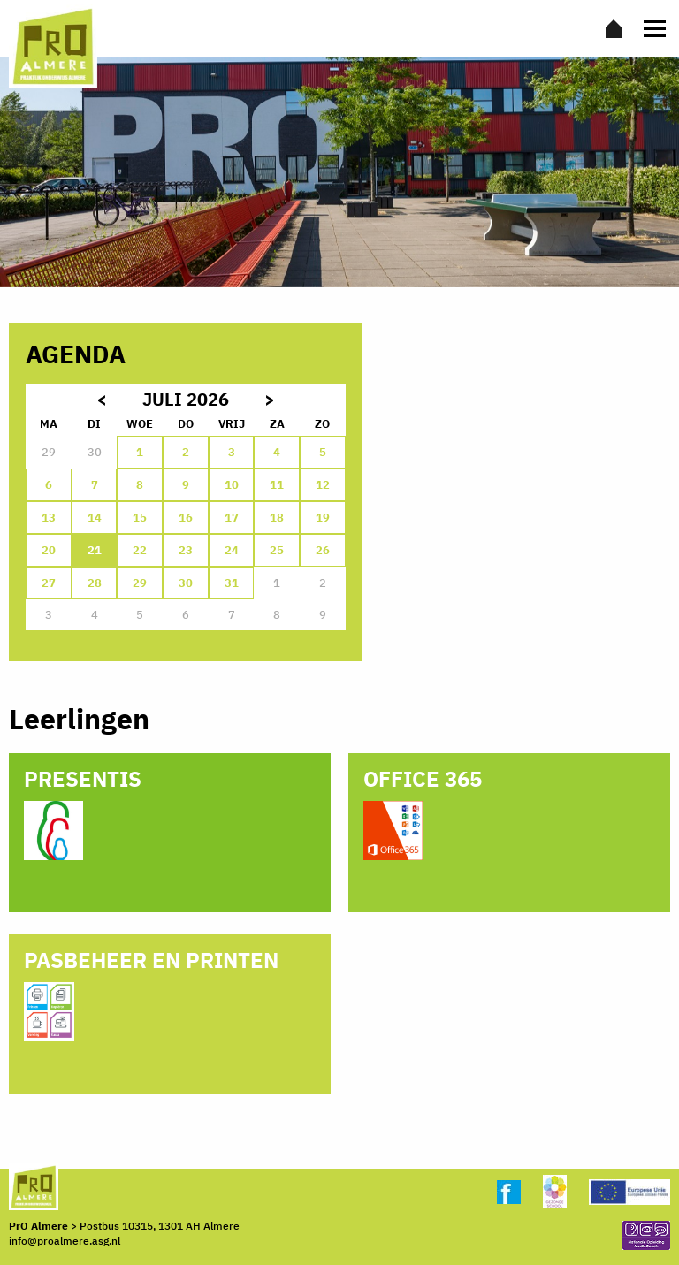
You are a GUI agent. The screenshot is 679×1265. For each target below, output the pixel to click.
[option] (339, 172)
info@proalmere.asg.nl (64, 1240)
